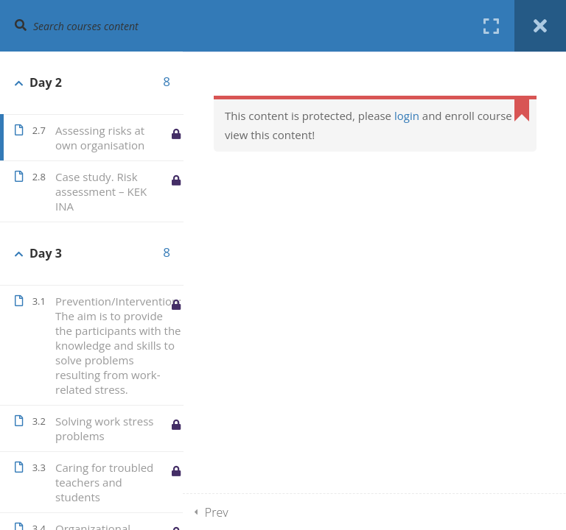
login (406, 115)
